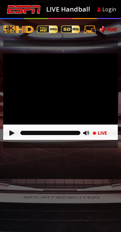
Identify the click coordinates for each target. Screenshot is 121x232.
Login (106, 9)
